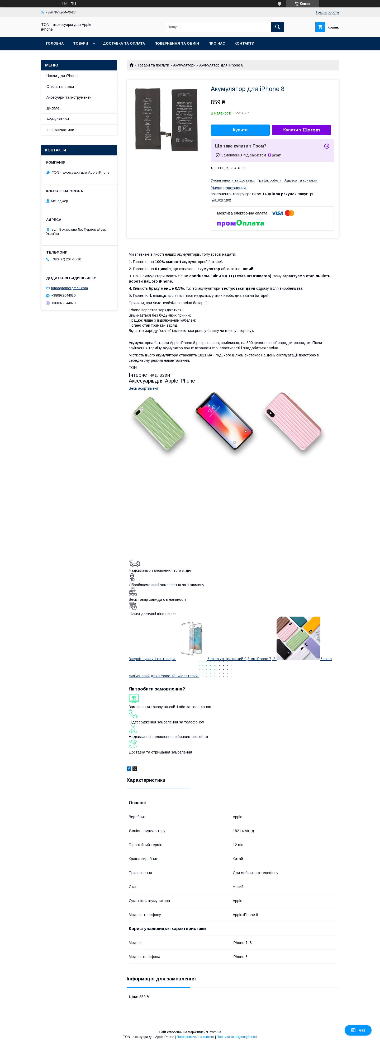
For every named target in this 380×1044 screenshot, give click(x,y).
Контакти (244, 43)
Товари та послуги (153, 65)
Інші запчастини (60, 130)
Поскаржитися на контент (195, 1037)
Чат (358, 1030)
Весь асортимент (144, 388)
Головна (55, 43)
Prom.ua (215, 1032)
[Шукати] (277, 27)
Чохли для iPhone (62, 76)
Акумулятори (184, 65)
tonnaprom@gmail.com (69, 288)
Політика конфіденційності (237, 1037)
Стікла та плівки (60, 86)
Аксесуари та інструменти (69, 97)
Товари (80, 43)
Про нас (216, 43)
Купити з (301, 130)
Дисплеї (53, 108)
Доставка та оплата (124, 43)
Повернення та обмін (176, 43)
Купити (240, 130)
